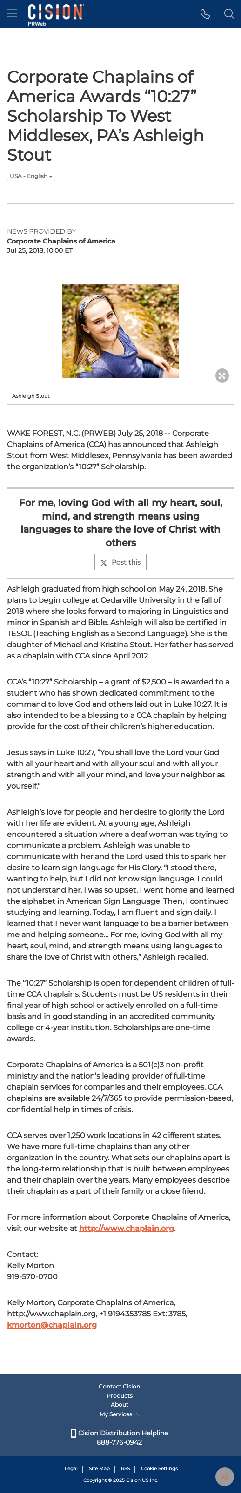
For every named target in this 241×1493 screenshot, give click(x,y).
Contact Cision (119, 1386)
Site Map (99, 1469)
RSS (125, 1469)
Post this (120, 562)
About (119, 1404)
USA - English (31, 175)
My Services (119, 1414)
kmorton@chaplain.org (52, 1325)
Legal (71, 1469)
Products (120, 1395)
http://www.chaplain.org (126, 1228)
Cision (133, 1480)
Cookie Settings (159, 1469)
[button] (205, 14)
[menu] (12, 14)
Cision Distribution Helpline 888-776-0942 (119, 1438)
